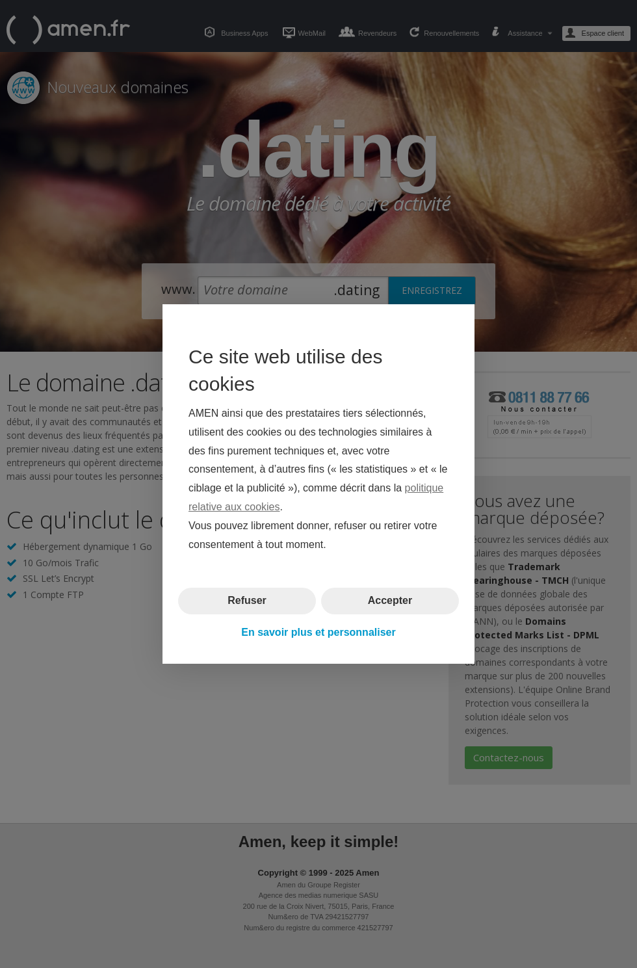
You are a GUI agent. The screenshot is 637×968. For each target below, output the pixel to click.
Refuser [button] (247, 600)
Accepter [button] (390, 600)
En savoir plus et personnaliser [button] (318, 632)
